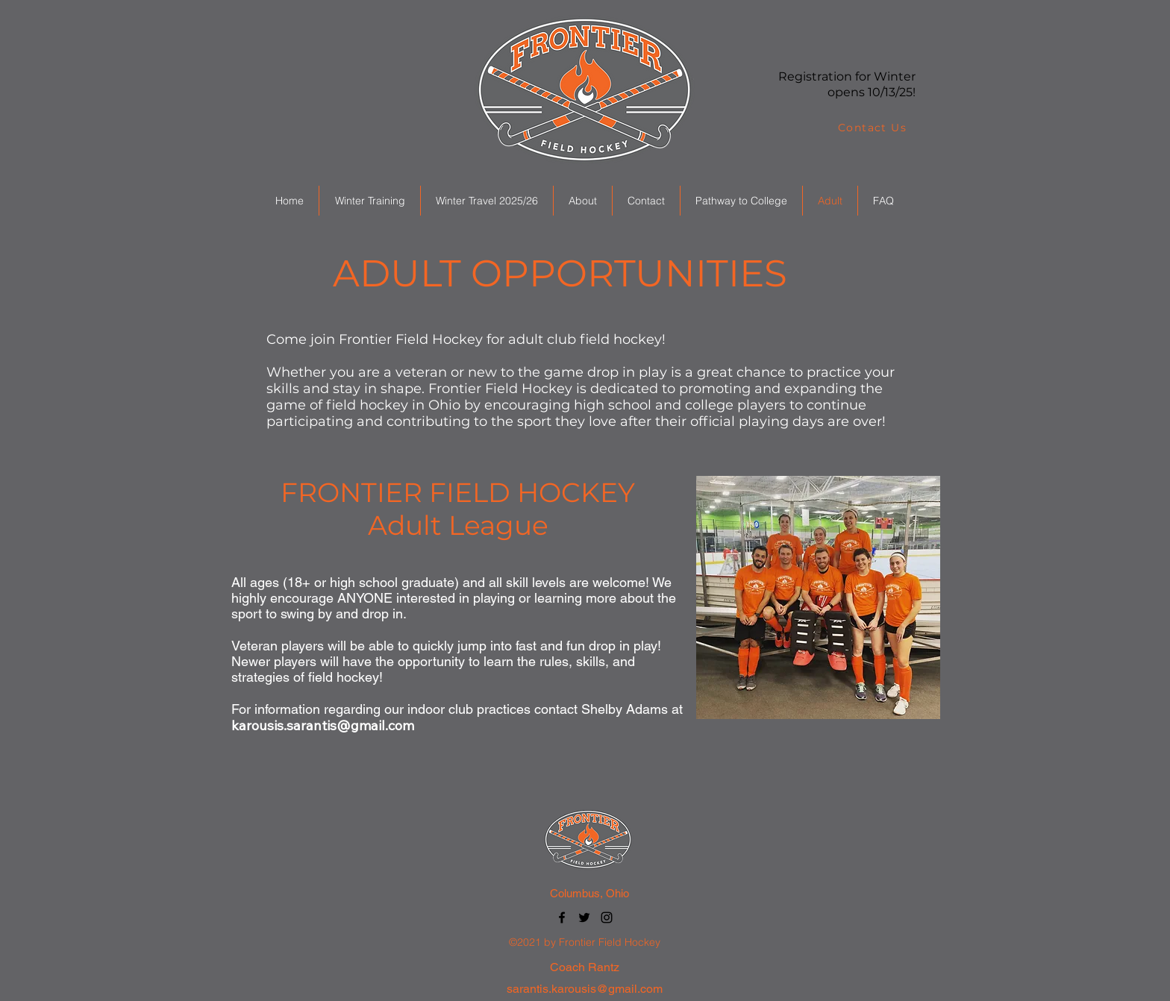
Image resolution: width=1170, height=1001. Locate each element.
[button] (369, 201)
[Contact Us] (874, 127)
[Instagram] (606, 917)
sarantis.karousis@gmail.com (585, 989)
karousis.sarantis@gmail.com (322, 725)
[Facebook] (561, 917)
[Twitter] (584, 917)
